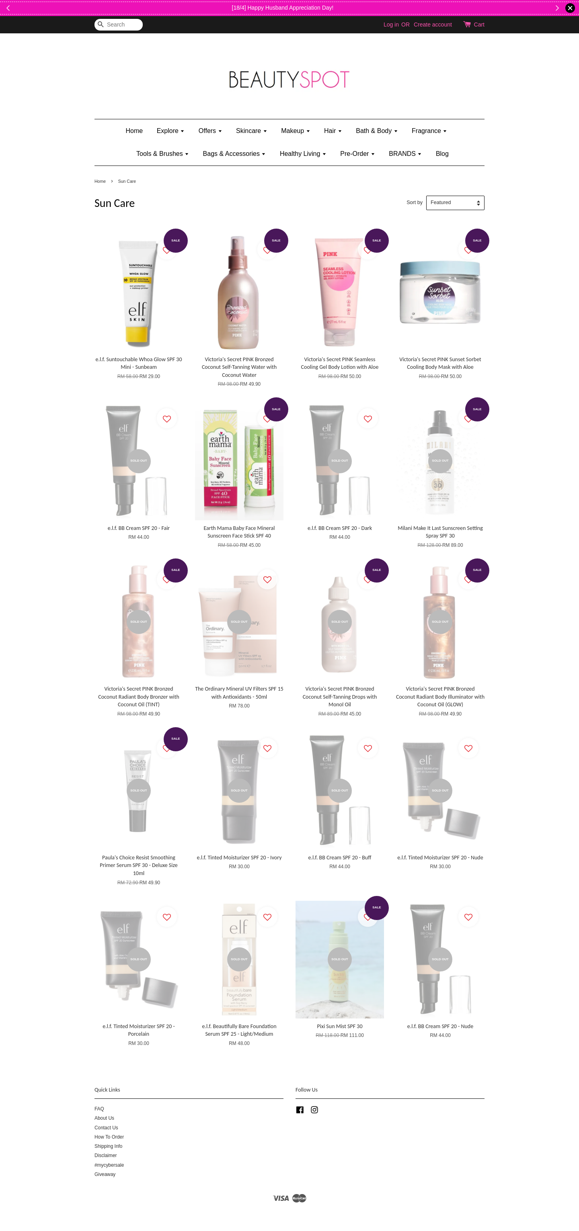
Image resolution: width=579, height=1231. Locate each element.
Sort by (415, 202)
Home (134, 130)
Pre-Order (357, 153)
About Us (104, 1118)
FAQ (99, 1109)
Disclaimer (105, 1155)
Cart (479, 24)
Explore (171, 130)
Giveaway (104, 1174)
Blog (442, 153)
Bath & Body (377, 130)
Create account (433, 24)
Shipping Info (108, 1146)
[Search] (118, 25)
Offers (210, 130)
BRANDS (405, 153)
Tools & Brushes (162, 153)
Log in (391, 24)
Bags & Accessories (234, 153)
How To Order (109, 1137)
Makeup (295, 130)
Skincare (251, 130)
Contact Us (106, 1128)
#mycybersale (109, 1165)
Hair (333, 130)
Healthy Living (303, 153)
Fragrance (429, 130)
